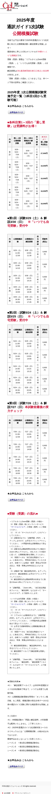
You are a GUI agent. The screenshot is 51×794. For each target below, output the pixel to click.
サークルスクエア (18, 527)
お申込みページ (16, 112)
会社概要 (7, 793)
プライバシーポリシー (22, 793)
